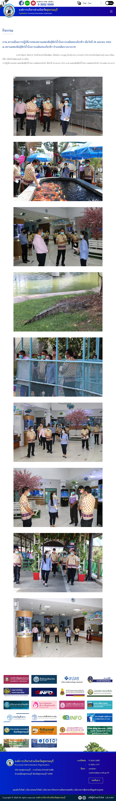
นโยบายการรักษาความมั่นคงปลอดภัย (58, 790)
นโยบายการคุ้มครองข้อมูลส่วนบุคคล (88, 790)
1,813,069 (109, 798)
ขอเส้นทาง (96, 780)
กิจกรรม (7, 31)
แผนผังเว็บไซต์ (18, 790)
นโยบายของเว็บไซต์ (33, 790)
